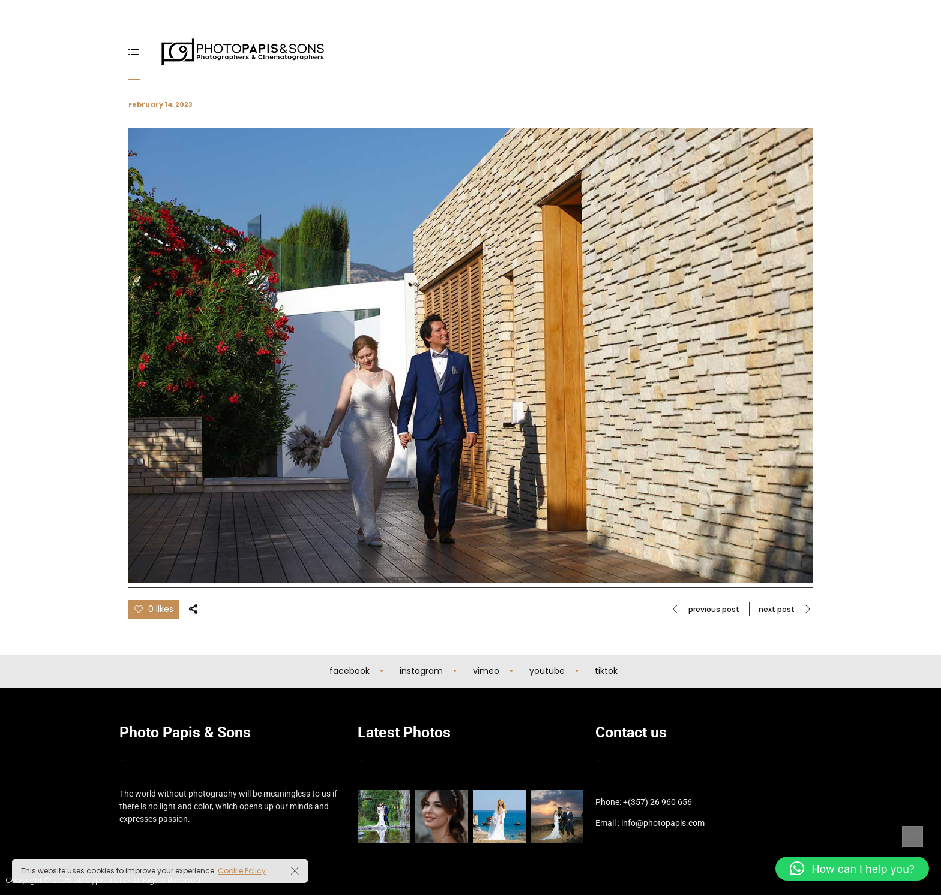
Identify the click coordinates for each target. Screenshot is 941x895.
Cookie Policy (242, 871)
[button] (852, 869)
